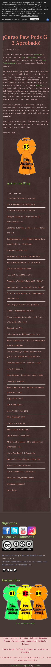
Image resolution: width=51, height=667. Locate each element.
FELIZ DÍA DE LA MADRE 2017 (19, 275)
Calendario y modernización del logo (23, 334)
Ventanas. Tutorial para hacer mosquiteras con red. (26, 230)
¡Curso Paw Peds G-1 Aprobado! (21, 471)
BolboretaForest (10, 555)
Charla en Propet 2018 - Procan (21, 210)
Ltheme (37, 665)
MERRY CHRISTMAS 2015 (17, 411)
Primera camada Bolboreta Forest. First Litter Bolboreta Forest (24, 319)
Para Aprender (18, 641)
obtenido (38, 54)
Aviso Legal (9, 649)
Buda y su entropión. (16, 423)
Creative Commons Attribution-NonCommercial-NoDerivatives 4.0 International (24, 563)
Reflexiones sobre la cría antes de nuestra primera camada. (25, 390)
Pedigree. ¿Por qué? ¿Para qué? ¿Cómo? (25, 281)
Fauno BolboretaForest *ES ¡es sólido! (23, 262)
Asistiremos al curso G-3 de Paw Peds (23, 256)
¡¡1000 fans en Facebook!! (18, 436)
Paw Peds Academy (25, 623)
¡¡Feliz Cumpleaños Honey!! (19, 269)
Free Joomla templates (20, 665)
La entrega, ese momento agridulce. (23, 304)
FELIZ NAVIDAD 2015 (16, 417)
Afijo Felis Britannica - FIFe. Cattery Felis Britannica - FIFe (25, 444)
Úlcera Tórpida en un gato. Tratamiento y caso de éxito (25, 296)
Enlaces (25, 644)
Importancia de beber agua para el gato (25, 375)
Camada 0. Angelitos (16, 381)
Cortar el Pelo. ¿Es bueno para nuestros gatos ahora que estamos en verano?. (24, 354)
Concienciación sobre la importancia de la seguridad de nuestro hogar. (26, 241)
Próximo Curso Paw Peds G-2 (20, 465)
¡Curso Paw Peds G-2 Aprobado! (21, 453)
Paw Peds (32, 57)
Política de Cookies (29, 16)
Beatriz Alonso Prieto (32, 555)
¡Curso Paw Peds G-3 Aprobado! (21, 204)
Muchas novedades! (16, 484)
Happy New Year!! (15, 398)
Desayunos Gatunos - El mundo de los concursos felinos (24, 219)
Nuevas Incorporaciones (18, 429)
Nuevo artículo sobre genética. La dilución (26, 287)
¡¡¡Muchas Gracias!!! (15, 369)
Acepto (34, 19)
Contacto (42, 641)
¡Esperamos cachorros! (17, 250)
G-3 (23, 57)
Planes (7, 641)
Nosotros (14, 638)
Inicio (5, 638)
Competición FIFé (15, 328)
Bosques (24, 638)
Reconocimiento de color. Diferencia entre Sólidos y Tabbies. (26, 343)
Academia (31, 641)
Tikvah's (39, 85)
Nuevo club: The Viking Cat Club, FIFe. (24, 459)
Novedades (12, 490)
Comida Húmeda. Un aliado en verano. (24, 363)
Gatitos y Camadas (38, 638)
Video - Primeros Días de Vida (20, 311)
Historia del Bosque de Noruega (21, 198)
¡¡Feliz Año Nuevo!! (15, 405)
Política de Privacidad (26, 649)
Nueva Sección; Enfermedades (20, 478)
